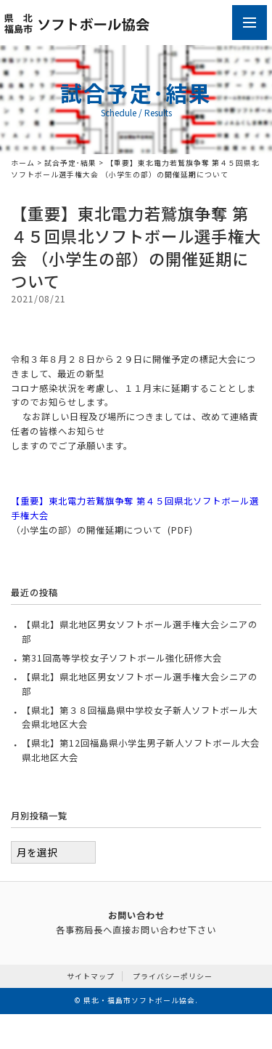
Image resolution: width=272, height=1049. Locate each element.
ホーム (23, 163)
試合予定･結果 (70, 163)
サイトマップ (91, 976)
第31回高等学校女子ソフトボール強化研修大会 (122, 657)
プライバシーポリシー (173, 976)
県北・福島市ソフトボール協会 (139, 1000)
